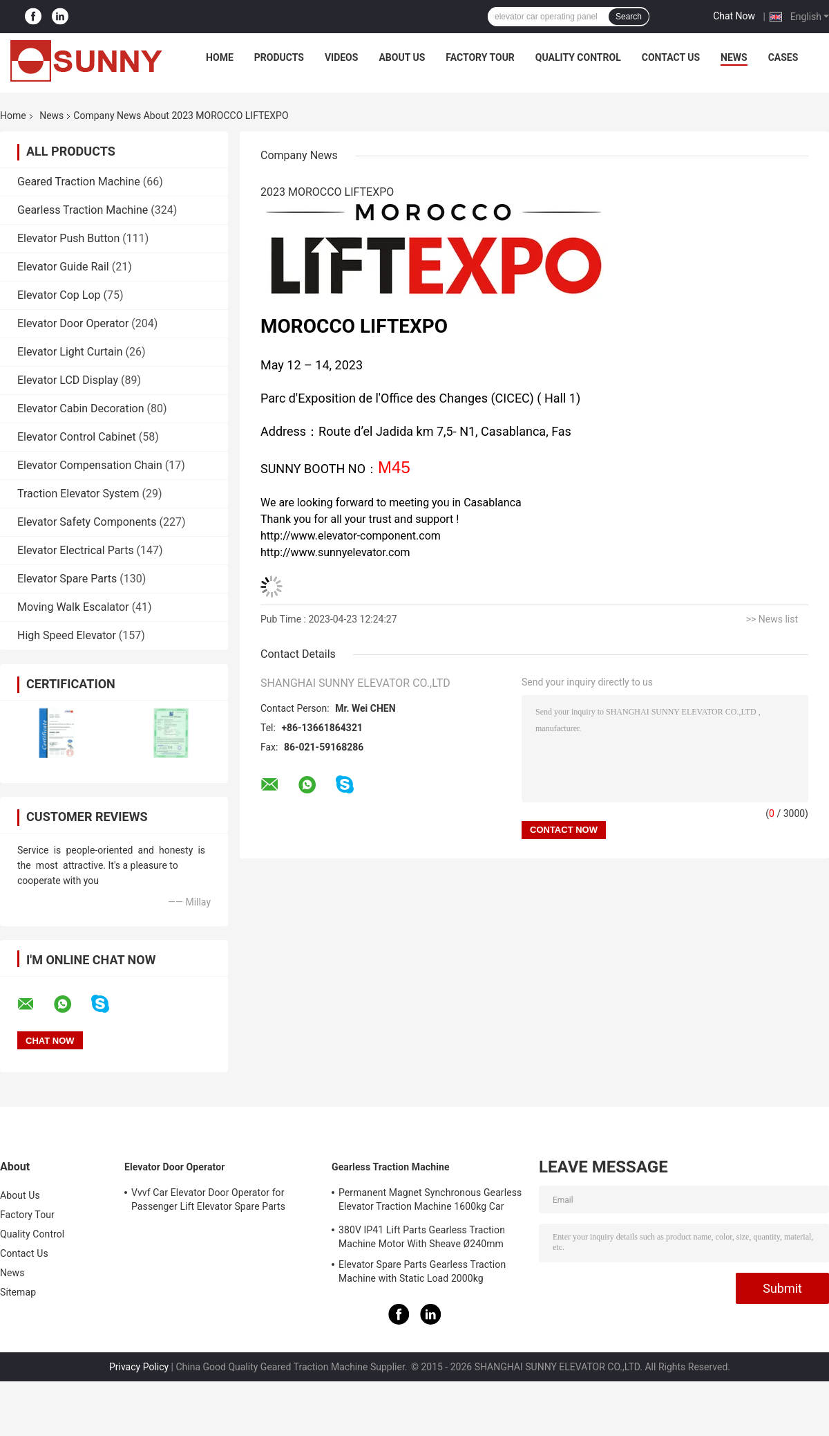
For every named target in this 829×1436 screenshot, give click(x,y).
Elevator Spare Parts (67, 578)
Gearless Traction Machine (82, 210)
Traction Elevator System (78, 493)
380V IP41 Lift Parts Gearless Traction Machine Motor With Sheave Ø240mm (422, 1236)
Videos (342, 57)
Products (279, 57)
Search (629, 16)
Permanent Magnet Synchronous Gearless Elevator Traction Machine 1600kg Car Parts (430, 1201)
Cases (783, 57)
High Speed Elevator (66, 635)
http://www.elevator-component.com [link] (350, 535)
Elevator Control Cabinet (76, 436)
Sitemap (18, 1292)
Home (220, 57)
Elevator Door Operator (72, 323)
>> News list (772, 619)
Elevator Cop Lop (59, 295)
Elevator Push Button (68, 238)
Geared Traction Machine (78, 181)
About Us (402, 57)
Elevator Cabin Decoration (80, 408)
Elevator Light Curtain (70, 351)
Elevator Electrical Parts (75, 550)
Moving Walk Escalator (73, 607)
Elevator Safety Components (86, 521)
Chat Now (734, 15)
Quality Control (578, 57)
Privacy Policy (139, 1366)
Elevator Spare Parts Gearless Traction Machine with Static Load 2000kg (422, 1271)
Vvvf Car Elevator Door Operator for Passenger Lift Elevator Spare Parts (208, 1199)
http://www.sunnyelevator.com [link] (335, 552)
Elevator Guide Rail (63, 266)
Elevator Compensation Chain (89, 465)
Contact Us (671, 57)
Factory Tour (480, 57)
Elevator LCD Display (67, 380)
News (734, 57)
